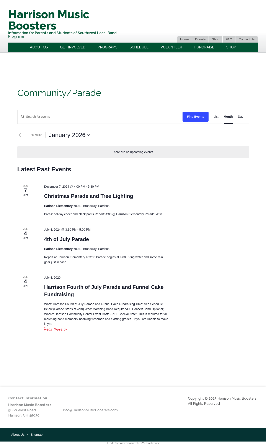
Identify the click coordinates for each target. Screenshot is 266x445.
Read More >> (55, 329)
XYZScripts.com (150, 443)
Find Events (195, 116)
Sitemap (36, 434)
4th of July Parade (66, 239)
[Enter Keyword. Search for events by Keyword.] (100, 117)
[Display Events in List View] (216, 117)
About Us (18, 434)
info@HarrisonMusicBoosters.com (90, 410)
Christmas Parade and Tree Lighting (88, 196)
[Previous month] (20, 135)
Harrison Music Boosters (48, 20)
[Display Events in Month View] (228, 117)
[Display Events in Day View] (240, 117)
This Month (35, 134)
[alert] (133, 152)
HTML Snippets (116, 443)
